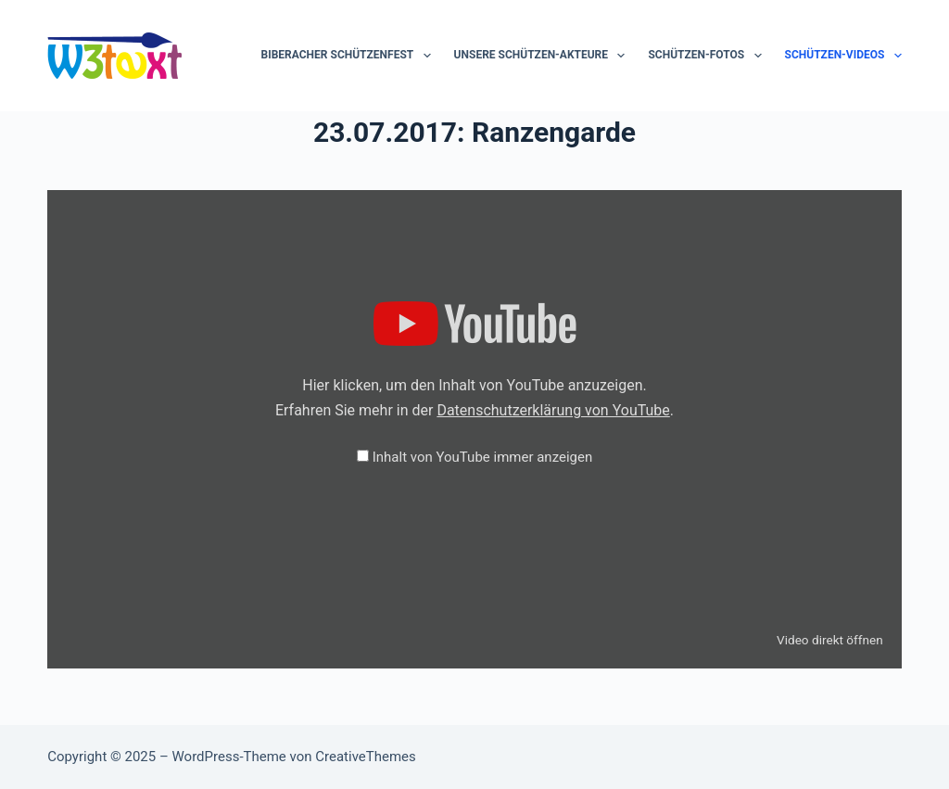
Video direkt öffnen (830, 639)
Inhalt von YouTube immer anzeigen (483, 457)
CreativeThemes (365, 756)
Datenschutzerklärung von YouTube (553, 410)
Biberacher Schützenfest (349, 56)
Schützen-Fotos (708, 56)
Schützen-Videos (843, 56)
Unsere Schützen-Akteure (543, 56)
